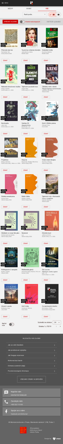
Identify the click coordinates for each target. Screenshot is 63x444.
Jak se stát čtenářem (15, 345)
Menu (4, 3)
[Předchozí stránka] (56, 326)
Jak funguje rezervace (16, 355)
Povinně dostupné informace (18, 371)
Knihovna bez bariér (15, 360)
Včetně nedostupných (32, 22)
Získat (5, 60)
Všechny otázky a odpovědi (31, 379)
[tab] (10, 8)
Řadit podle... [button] (28, 14)
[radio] (52, 14)
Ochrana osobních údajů (16, 366)
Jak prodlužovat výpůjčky (17, 350)
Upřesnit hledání (10, 22)
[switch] (22, 21)
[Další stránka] (60, 326)
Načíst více (4, 324)
